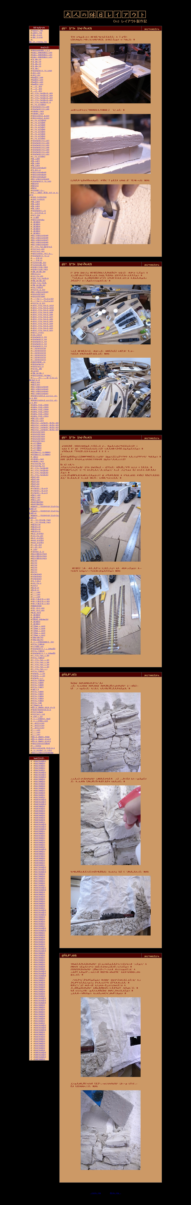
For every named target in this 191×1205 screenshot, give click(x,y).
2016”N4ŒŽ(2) (40, 903)
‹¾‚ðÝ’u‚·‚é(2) (37, 536)
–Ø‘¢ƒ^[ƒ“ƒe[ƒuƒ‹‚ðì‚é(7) (42, 317)
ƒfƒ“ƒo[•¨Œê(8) (38, 685)
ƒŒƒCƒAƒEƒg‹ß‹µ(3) (39, 174)
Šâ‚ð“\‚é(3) (35, 482)
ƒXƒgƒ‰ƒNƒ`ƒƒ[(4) (39, 339)
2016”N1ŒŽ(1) (40, 908)
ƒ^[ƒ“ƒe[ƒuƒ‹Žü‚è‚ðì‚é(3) (42, 98)
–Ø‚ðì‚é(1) (36, 75)
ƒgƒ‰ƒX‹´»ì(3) (38, 673)
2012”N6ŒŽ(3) (40, 985)
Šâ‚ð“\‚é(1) (35, 486)
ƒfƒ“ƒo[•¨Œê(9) (38, 683)
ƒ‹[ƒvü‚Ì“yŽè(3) (38, 136)
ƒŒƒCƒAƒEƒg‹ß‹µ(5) (39, 168)
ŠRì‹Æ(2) (36, 206)
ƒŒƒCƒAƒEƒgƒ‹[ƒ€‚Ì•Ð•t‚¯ (41, 375)
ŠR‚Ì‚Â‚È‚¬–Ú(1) (38, 421)
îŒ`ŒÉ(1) (36, 233)
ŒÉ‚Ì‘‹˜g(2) (36, 382)
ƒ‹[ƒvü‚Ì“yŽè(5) (38, 132)
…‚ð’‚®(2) (37, 89)
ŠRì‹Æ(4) (36, 202)
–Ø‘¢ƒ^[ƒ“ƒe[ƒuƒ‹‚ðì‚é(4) (42, 323)
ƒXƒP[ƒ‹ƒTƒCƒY (38, 199)
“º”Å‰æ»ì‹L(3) (38, 631)
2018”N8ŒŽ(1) (40, 854)
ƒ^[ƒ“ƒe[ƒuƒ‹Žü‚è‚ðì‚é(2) (42, 100)
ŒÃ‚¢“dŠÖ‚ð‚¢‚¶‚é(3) (39, 554)
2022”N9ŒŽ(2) (40, 763)
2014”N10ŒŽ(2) (40, 930)
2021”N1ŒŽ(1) (40, 797)
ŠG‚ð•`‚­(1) (35, 590)
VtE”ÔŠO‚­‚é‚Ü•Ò (40, 721)
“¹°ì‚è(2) (36, 732)
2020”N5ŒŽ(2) (40, 813)
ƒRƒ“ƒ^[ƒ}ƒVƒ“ (38, 333)
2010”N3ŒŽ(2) (40, 1046)
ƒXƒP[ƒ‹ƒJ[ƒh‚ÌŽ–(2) (40, 278)
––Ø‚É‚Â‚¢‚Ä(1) (38, 728)
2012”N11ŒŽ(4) (40, 973)
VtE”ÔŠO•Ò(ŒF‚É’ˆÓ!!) (43, 642)
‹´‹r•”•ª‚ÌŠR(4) (36, 443)
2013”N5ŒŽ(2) (40, 960)
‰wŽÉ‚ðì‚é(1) (37, 84)
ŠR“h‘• (34, 188)
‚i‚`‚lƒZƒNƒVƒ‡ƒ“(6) (39, 348)
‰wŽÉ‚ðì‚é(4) (37, 77)
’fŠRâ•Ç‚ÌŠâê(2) (38, 285)
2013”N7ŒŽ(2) (40, 955)
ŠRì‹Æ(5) (36, 165)
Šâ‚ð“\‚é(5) (35, 477)
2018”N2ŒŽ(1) (40, 865)
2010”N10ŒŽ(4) (40, 1030)
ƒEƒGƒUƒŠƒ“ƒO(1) (38, 441)
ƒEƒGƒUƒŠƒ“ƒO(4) (38, 434)
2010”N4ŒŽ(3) (40, 1043)
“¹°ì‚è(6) (36, 592)
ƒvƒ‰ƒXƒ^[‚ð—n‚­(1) (40, 493)
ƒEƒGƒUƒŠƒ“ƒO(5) (38, 432)
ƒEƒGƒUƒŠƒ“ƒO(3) (38, 436)
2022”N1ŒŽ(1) (40, 770)
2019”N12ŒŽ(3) (40, 824)
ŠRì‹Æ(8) (36, 159)
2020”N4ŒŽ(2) (40, 815)
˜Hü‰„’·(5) (36, 59)
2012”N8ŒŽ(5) (40, 980)
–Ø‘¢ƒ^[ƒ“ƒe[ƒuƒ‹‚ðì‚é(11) (43, 308)
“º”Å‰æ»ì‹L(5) (38, 626)
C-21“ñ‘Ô (35, 371)
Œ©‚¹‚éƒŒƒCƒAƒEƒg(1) (40, 393)
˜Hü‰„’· (35, 68)
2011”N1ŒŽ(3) (40, 1023)
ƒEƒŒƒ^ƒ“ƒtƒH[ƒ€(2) (40, 267)
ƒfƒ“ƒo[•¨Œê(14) (38, 644)
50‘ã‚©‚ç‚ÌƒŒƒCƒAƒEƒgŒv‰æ (42, 753)
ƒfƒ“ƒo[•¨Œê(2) (38, 701)
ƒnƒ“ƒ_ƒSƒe (36, 215)
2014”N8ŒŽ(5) (40, 935)
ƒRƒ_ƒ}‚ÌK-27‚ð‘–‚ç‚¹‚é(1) (41, 603)
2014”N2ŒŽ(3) (40, 944)
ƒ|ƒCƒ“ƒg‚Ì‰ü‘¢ (37, 712)
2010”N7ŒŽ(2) (40, 1037)
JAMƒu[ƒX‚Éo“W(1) (40, 416)
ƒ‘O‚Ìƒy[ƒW (95, 1193)
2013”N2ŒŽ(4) (40, 967)
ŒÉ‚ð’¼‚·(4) (36, 524)
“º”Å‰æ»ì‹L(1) (38, 635)
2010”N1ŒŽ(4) (40, 1050)
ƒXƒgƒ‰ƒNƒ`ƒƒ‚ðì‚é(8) (40, 109)
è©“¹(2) (34, 570)
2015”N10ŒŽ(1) (40, 915)
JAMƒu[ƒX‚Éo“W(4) (40, 409)
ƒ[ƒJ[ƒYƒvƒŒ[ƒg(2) (41, 520)
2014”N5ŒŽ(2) (40, 942)
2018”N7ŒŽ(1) (40, 856)
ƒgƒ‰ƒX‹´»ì (37, 678)
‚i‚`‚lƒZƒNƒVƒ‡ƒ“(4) (39, 353)
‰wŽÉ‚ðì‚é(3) (37, 80)
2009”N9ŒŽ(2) (40, 1059)
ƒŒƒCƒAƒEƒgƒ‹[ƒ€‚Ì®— (42, 253)
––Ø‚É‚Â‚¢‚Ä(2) (38, 725)
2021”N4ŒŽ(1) (40, 790)
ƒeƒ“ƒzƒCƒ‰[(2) (38, 463)
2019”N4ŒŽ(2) (40, 842)
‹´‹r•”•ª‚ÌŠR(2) (36, 448)
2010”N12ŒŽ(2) (40, 1025)
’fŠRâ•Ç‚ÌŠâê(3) (38, 281)
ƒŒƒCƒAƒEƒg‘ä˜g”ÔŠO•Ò (41, 743)
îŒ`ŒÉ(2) (36, 231)
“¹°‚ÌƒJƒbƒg (36, 746)
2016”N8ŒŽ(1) (40, 894)
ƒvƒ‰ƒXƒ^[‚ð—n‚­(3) (40, 488)
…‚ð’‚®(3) (37, 86)
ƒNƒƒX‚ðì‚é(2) (38, 608)
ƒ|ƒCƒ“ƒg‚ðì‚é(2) (38, 249)
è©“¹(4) (34, 565)
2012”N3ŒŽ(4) (40, 991)
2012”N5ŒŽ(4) (40, 987)
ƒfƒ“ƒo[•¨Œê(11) (38, 671)
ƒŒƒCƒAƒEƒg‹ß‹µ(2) (39, 177)
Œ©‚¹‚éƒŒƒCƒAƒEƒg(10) (40, 179)
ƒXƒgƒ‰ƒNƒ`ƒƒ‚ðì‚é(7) (40, 141)
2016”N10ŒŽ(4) (40, 890)
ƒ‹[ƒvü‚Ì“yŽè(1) (38, 156)
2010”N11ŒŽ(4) (40, 1027)
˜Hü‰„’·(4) (36, 62)
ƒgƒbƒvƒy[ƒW (37, 30)
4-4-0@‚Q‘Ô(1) (38, 543)
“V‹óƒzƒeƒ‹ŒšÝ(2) (39, 263)
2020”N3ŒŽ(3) (40, 817)
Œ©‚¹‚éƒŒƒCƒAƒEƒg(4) (40, 387)
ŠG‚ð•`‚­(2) (35, 588)
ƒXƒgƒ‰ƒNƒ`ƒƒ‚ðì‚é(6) (40, 143)
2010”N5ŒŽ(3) (40, 1041)
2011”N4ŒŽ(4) (40, 1016)
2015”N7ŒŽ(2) (40, 921)
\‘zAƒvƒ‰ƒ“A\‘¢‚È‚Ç (42, 750)
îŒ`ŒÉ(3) (36, 229)
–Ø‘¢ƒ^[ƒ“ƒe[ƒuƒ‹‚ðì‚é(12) (43, 305)
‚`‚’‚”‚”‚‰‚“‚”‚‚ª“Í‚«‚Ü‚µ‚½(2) (42, 299)
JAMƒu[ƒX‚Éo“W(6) (40, 405)
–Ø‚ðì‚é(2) (36, 73)
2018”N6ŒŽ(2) (40, 858)
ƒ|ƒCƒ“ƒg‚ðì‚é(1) (38, 251)
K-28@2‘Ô (36, 613)
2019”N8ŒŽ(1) (40, 833)
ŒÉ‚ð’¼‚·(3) (36, 527)
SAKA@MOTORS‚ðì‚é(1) (42, 57)
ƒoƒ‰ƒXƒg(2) (37, 576)
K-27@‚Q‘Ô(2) (37, 533)
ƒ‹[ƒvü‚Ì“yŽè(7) (38, 127)
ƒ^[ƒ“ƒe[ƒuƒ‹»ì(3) (40, 664)
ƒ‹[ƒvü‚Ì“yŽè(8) (38, 125)
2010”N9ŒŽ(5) (40, 1032)
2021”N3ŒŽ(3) (40, 793)
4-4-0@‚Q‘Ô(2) (38, 540)
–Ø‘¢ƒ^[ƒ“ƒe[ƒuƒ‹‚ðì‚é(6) (42, 319)
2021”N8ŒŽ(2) (40, 781)
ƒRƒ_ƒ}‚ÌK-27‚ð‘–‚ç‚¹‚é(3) (41, 599)
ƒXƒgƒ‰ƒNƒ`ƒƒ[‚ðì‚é (40, 256)
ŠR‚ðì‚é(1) (36, 500)
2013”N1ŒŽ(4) (40, 969)
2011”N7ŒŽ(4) (40, 1009)
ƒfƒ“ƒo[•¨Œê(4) (38, 696)
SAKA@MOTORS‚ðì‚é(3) (42, 53)
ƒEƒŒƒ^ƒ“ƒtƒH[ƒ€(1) (40, 269)
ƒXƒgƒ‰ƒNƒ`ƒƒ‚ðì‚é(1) (40, 154)
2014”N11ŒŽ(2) (40, 928)
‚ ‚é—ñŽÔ (35, 217)
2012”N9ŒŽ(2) (40, 978)
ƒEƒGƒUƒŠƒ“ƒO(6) (38, 296)
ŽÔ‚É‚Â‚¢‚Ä (36, 274)
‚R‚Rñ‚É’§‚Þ (37, 335)
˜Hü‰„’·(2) (36, 66)
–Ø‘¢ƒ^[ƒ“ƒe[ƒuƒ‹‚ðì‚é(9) (42, 312)
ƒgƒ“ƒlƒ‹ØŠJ (37, 369)
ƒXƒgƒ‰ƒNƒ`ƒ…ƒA (39, 211)
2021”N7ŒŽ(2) (40, 784)
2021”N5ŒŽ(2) (40, 788)
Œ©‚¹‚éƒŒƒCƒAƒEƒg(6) (40, 242)
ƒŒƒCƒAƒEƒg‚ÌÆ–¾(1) (40, 118)
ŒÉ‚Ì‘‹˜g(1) (36, 384)
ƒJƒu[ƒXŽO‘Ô (37, 287)
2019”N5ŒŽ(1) (40, 840)
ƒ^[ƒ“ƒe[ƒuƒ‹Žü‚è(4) (40, 468)
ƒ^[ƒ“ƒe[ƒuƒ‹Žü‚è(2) (40, 473)
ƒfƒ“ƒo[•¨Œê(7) (38, 687)
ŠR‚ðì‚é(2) (36, 497)
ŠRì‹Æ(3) (36, 204)
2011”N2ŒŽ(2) (40, 1021)
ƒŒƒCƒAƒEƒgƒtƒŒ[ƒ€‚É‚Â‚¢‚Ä (43, 748)
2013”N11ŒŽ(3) (40, 951)
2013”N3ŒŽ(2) (40, 964)
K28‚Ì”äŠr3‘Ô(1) (37, 504)
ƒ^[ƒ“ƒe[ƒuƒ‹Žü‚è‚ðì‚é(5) (42, 93)
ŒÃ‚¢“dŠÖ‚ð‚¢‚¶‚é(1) (39, 558)
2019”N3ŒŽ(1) (40, 845)
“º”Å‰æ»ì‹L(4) (38, 628)
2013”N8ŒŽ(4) (40, 953)
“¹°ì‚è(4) (36, 597)
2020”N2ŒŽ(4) (40, 820)
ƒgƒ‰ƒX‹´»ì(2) (38, 676)
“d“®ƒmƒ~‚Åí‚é (38, 552)
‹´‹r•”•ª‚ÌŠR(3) (36, 445)
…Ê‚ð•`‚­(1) (37, 260)
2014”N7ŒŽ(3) (40, 937)
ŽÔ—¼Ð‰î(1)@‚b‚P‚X (41, 741)
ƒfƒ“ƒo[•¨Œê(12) (38, 658)
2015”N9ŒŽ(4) (40, 917)
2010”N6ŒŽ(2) (40, 1039)
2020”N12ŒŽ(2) (40, 799)
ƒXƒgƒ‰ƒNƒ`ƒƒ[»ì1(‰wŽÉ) (43, 653)
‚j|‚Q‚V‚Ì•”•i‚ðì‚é (39, 213)
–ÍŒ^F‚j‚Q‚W (37, 37)
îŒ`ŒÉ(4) (36, 226)
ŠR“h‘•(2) (35, 186)
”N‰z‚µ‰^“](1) (37, 640)
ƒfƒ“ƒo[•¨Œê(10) (38, 680)
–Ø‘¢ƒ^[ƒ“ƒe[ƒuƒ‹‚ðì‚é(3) (42, 326)
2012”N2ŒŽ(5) (40, 994)
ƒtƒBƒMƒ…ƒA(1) (38, 113)
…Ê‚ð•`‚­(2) (37, 258)
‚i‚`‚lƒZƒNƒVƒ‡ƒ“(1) (39, 360)
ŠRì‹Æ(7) (36, 161)
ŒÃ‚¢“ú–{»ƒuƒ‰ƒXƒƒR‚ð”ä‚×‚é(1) (45, 430)
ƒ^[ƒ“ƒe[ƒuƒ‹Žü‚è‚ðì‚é (41, 102)
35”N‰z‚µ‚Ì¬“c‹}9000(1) (41, 454)
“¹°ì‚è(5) (36, 594)
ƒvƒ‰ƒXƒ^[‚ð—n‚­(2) (40, 491)
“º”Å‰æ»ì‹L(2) (38, 633)
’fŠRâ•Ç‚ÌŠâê (38, 373)
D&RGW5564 (36, 606)
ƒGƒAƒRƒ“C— (38, 190)
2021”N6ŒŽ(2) (40, 786)
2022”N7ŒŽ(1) (40, 766)
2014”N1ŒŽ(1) (40, 946)
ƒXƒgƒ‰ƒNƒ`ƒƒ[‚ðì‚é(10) (42, 71)
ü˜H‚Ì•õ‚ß (37, 716)
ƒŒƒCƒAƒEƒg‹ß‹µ (38, 220)
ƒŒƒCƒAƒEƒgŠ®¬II (41, 50)
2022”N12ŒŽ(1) (40, 761)
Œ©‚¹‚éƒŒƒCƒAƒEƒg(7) (40, 240)
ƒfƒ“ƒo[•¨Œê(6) (38, 692)
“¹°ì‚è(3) (36, 730)
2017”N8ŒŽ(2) (40, 876)
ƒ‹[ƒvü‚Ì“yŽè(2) (38, 138)
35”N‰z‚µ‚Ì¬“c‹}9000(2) (41, 452)
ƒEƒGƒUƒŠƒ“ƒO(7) (38, 294)
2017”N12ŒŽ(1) (40, 867)
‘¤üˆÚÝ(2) (37, 545)
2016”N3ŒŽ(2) (40, 906)
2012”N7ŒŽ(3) (40, 982)
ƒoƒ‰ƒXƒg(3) (37, 574)
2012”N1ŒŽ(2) (40, 996)
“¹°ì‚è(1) (36, 734)
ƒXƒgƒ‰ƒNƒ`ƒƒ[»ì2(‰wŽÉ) (43, 649)
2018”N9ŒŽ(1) (40, 851)
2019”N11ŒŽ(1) (40, 827)
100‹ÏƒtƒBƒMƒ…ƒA (38, 362)
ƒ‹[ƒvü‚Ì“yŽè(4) (38, 134)
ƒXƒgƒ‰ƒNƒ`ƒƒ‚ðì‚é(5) (40, 145)
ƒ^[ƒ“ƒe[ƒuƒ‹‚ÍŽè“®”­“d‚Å (42, 247)
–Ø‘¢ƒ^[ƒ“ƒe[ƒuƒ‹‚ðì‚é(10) (43, 310)
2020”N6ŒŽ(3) (40, 811)
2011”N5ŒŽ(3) (40, 1014)
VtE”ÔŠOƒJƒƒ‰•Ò (41, 719)
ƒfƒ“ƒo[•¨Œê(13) (38, 651)
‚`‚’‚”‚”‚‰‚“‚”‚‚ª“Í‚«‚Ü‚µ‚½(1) (42, 301)
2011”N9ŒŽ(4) (40, 1005)
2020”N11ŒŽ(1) (40, 802)
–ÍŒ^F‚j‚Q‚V (37, 35)
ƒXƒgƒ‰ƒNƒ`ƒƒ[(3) (39, 342)
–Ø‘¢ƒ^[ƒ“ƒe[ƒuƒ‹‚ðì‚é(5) (42, 321)
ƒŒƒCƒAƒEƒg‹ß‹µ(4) (39, 172)
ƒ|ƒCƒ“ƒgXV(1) (38, 303)
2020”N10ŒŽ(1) (40, 804)
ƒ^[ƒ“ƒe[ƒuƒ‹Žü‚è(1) (40, 475)
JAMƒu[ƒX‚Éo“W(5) (40, 407)
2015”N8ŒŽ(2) (40, 919)
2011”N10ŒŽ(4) (40, 1003)
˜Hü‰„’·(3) (36, 64)
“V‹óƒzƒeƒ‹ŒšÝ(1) (39, 265)
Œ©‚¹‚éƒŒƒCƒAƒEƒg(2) (40, 391)
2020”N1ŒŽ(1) (40, 822)
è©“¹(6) (34, 561)
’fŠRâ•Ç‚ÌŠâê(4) (38, 272)
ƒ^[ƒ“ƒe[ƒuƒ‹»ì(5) (40, 660)
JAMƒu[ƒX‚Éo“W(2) (40, 414)
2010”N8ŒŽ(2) (40, 1034)
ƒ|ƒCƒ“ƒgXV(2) (38, 290)
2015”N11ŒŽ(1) (40, 912)
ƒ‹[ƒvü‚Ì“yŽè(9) (38, 123)
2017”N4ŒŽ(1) (40, 881)
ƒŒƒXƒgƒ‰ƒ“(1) (38, 364)
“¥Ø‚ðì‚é (36, 170)
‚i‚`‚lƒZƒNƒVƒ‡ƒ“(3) (39, 355)
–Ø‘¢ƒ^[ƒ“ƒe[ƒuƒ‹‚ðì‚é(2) (42, 328)
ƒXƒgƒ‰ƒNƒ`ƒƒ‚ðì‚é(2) (40, 152)
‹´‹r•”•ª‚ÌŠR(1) (36, 450)
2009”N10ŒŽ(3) (40, 1057)
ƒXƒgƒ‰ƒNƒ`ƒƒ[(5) (39, 337)
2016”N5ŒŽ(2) (40, 901)
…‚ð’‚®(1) (37, 91)
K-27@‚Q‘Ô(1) (37, 538)
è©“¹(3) (34, 567)
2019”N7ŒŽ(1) (40, 836)
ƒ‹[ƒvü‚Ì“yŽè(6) (38, 129)
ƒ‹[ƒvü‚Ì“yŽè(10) (39, 120)
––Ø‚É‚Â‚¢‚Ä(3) (38, 723)
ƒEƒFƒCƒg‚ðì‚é (37, 366)
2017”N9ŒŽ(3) (40, 874)
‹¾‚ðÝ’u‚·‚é (36, 583)
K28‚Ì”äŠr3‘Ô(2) (37, 502)
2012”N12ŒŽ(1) (40, 971)
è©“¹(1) (34, 572)
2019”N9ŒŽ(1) (40, 831)
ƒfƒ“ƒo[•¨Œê (37, 703)
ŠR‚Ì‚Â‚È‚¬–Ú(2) (38, 418)
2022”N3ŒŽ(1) (40, 768)
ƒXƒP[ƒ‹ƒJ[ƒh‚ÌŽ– (39, 283)
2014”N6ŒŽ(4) (40, 939)
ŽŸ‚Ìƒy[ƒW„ (115, 1193)
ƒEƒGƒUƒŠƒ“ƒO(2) (38, 439)
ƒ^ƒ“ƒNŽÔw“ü (37, 646)
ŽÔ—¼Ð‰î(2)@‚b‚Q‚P (41, 739)
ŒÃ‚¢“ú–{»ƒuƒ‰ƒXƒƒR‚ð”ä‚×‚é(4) (45, 423)
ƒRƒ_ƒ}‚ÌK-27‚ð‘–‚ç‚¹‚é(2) (41, 601)
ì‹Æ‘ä (34, 549)
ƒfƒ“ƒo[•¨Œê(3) (38, 698)
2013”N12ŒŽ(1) (40, 948)
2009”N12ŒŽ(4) (40, 1052)
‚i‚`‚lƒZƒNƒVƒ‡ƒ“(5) (39, 351)
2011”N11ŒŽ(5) (40, 1000)
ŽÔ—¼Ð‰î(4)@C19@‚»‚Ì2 (43, 707)
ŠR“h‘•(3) (35, 183)
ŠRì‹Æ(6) (36, 163)
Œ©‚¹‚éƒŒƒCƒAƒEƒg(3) (40, 389)
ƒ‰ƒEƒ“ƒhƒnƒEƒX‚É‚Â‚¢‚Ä (41, 710)
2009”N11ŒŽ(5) (40, 1055)
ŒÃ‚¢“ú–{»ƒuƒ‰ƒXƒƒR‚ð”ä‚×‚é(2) (45, 427)
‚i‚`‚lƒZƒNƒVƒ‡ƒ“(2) (39, 357)
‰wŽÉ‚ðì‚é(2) (37, 82)
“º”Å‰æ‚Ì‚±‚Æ (37, 705)
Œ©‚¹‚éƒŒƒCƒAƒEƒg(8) (40, 238)
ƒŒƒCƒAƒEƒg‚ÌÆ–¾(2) (40, 116)
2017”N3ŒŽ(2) (40, 883)
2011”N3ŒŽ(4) (40, 1018)
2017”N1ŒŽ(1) (40, 885)
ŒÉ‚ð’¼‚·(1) (36, 531)
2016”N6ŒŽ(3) (40, 899)
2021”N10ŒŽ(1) (40, 777)
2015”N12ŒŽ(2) (40, 910)
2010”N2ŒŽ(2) (40, 1048)
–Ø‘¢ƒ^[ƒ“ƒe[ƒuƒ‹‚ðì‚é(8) (42, 314)
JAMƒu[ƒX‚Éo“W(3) (40, 412)
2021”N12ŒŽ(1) (40, 772)
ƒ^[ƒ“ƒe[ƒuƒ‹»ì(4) (40, 662)
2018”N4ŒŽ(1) (40, 863)
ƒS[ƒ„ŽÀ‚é (36, 581)
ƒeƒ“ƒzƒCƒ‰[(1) (38, 466)
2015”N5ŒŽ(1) (40, 924)
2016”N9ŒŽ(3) (40, 892)
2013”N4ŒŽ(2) (40, 962)
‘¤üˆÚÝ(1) (37, 547)
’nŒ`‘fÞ (35, 689)
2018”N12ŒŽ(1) (40, 849)
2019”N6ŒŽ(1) (40, 838)
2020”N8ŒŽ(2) (40, 806)
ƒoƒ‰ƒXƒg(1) (37, 579)
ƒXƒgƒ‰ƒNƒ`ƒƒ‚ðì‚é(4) (40, 147)
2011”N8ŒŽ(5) (40, 1007)
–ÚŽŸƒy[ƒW (37, 33)
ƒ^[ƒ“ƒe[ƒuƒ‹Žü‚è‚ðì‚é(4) (42, 95)
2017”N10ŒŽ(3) (40, 872)
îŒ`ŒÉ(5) (36, 224)
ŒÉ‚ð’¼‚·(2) (36, 529)
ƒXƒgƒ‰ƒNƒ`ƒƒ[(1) (39, 346)
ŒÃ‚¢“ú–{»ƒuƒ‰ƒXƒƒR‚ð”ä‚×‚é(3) (45, 425)
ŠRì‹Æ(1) (36, 208)
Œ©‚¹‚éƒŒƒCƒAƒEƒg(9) (40, 235)
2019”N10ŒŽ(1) (40, 829)
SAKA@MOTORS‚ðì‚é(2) (42, 55)
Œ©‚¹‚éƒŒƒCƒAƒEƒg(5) (40, 244)
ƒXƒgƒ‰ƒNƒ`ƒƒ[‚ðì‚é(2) (41, 181)
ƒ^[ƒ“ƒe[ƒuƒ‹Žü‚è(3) (40, 470)
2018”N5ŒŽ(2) (40, 860)
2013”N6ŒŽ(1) (40, 957)
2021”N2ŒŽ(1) (40, 795)
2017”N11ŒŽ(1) (40, 869)
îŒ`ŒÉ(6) (36, 222)
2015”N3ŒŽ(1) (40, 926)
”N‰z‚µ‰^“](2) (37, 637)
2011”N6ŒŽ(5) (40, 1012)
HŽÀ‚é (35, 457)
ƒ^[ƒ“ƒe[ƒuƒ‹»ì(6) (40, 655)
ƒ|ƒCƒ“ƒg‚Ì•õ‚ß (38, 714)
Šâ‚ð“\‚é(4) (35, 479)
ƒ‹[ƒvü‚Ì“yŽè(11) (39, 104)
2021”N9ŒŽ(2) (40, 779)
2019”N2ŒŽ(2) (40, 847)
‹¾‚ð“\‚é (35, 585)
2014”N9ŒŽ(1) (40, 933)
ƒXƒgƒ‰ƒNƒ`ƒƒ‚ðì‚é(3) (40, 150)
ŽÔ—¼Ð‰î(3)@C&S (40, 737)
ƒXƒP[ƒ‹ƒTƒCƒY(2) (39, 197)
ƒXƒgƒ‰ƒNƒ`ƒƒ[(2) (39, 344)
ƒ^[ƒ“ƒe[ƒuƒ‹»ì (39, 669)
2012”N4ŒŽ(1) (40, 989)
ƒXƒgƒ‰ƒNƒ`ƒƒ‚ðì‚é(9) (40, 107)
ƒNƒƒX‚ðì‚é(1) (38, 610)
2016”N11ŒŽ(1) (40, 887)
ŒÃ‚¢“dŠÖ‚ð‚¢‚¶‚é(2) (39, 556)
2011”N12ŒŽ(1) (40, 998)
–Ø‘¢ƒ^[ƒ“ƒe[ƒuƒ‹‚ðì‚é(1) (42, 330)
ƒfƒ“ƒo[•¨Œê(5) (38, 694)
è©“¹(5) (34, 563)
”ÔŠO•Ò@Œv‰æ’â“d (40, 619)
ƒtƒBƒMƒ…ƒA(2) (38, 111)
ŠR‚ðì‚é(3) (36, 495)
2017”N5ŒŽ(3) (40, 878)
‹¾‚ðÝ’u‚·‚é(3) (37, 276)
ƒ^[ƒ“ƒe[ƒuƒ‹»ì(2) (40, 667)
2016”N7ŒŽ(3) (40, 897)
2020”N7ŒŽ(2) (40, 808)
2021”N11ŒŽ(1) (40, 775)
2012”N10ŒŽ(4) (40, 976)
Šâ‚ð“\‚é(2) (35, 484)
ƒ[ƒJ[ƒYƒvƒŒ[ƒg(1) (41, 522)
